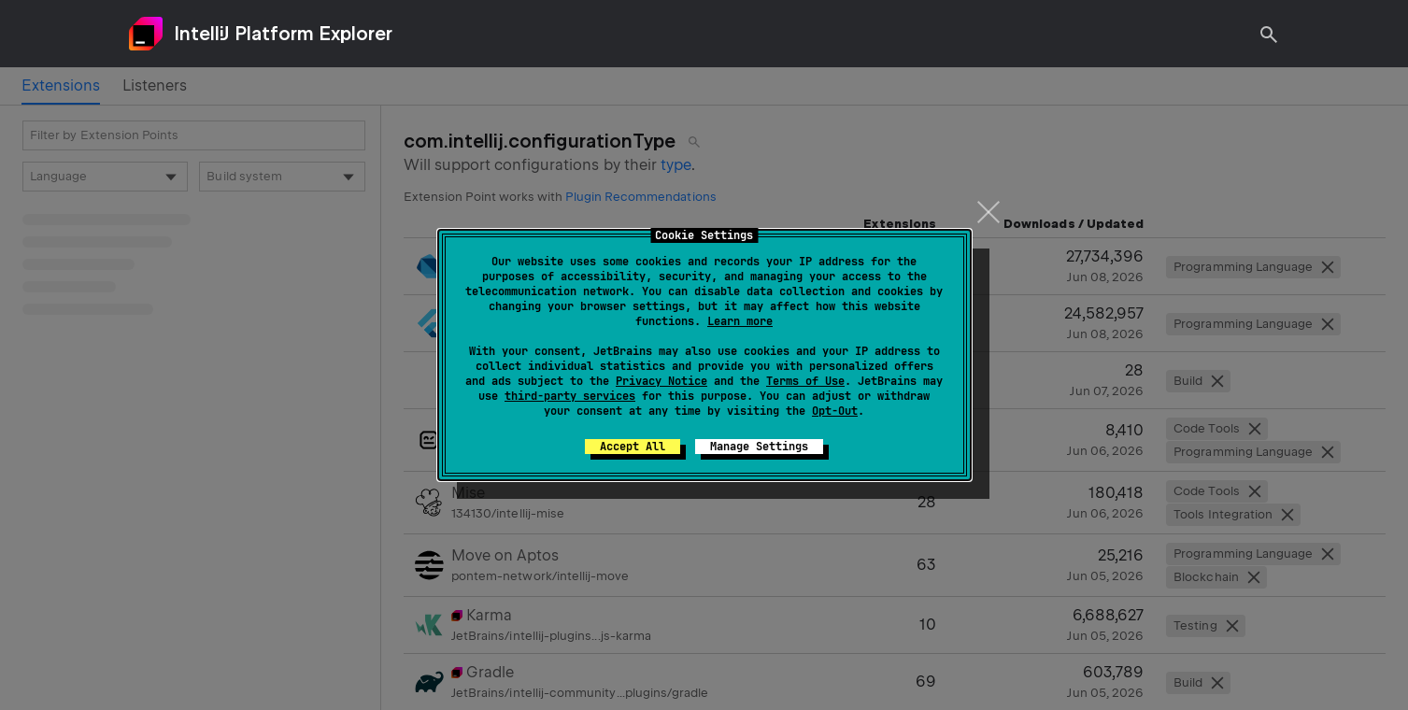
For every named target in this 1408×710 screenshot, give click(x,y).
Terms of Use (805, 381)
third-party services (570, 396)
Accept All (632, 446)
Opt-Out (835, 411)
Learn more (740, 321)
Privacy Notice (661, 381)
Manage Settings (759, 446)
